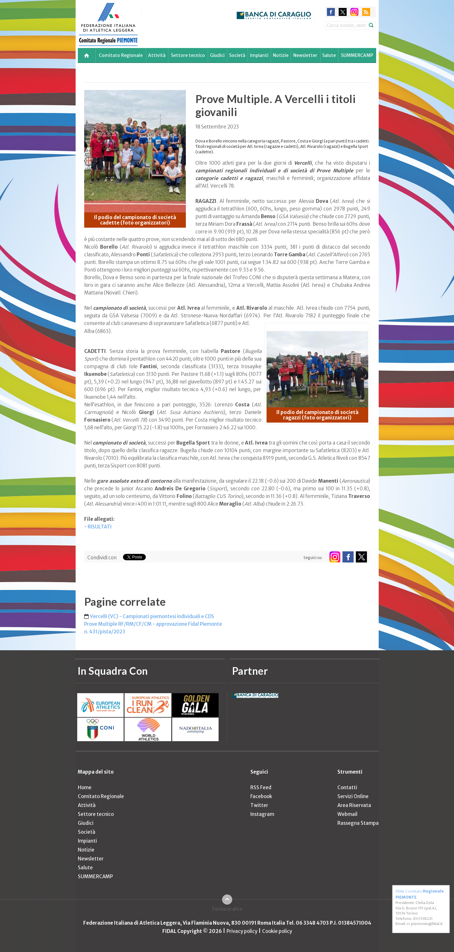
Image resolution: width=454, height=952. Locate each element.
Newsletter (305, 55)
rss (366, 12)
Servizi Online (353, 796)
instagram (354, 12)
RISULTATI (100, 527)
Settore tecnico (188, 55)
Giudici (217, 55)
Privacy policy (242, 931)
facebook (331, 12)
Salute (329, 55)
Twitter (259, 805)
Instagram (262, 814)
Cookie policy (277, 931)
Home (84, 787)
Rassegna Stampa (358, 823)
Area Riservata (354, 805)
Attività (157, 55)
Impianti (259, 55)
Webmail (347, 814)
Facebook (261, 796)
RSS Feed (260, 787)
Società (237, 55)
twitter (343, 12)
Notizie (280, 55)
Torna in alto (227, 909)
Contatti (347, 787)
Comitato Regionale (121, 55)
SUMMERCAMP (357, 55)
